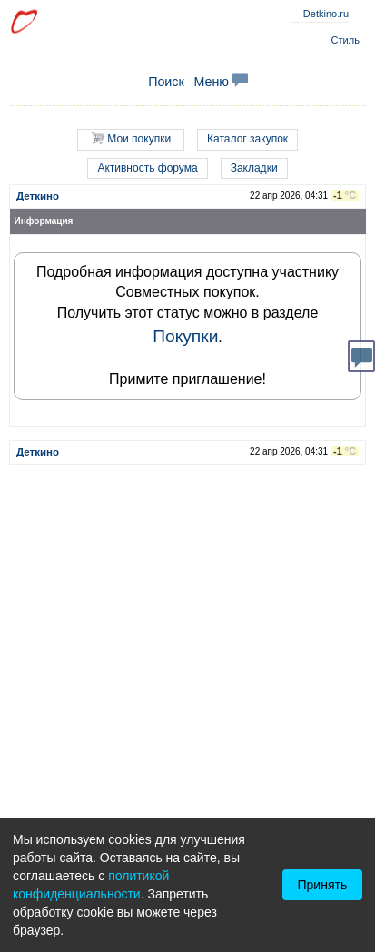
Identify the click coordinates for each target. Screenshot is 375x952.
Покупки (185, 336)
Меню (220, 81)
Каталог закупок (247, 138)
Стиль (345, 39)
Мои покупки (131, 138)
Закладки (254, 168)
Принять (323, 885)
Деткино (37, 196)
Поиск (166, 81)
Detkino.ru (326, 13)
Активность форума (147, 168)
